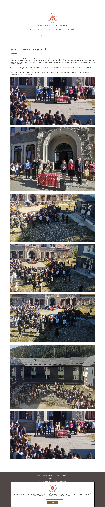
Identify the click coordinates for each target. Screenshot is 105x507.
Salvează (52, 502)
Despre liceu (35, 29)
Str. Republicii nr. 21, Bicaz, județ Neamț (52, 481)
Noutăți (72, 29)
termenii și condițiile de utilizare (54, 499)
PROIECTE (57, 475)
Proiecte (59, 29)
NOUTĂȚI (65, 475)
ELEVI (50, 475)
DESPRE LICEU (42, 475)
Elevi (48, 29)
